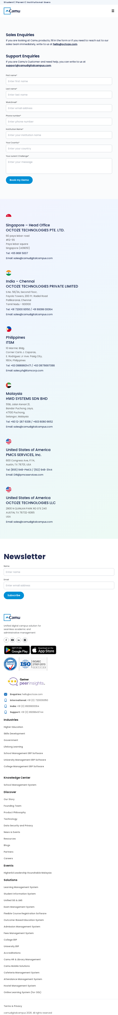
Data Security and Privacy (18, 825)
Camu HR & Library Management (22, 959)
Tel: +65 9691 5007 (17, 253)
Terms (7, 1006)
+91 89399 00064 (43, 309)
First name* (11, 75)
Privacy (18, 1006)
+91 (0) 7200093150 (37, 700)
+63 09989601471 (21, 365)
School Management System (20, 784)
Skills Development (14, 733)
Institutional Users (39, 2)
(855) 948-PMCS (21, 470)
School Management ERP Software (23, 753)
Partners (8, 851)
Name (6, 566)
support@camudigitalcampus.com (28, 65)
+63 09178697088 (44, 365)
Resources (10, 838)
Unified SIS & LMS (13, 900)
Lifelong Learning (13, 746)
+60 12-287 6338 (21, 421)
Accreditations (12, 952)
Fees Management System (19, 933)
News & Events (12, 832)
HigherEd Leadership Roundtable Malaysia (28, 872)
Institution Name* (14, 129)
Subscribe (13, 595)
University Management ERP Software (25, 759)
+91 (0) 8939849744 (32, 712)
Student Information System (20, 893)
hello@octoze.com (65, 44)
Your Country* (12, 142)
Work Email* (11, 102)
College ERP (10, 939)
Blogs (7, 845)
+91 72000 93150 (21, 309)
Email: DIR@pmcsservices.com (24, 475)
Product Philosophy (15, 812)
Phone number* (13, 115)
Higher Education (13, 727)
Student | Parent (14, 2)
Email (6, 579)
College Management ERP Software (24, 766)
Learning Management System (21, 887)
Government (11, 740)
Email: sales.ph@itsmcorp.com (24, 370)
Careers (8, 858)
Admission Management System (22, 926)
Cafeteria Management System (21, 972)
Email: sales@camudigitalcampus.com (29, 258)
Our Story (9, 799)
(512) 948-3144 (43, 470)
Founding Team (12, 805)
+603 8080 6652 (43, 421)
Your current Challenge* (17, 156)
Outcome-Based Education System (24, 920)
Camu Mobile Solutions (17, 966)
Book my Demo (19, 180)
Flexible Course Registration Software (25, 913)
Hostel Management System (20, 985)
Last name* (11, 88)
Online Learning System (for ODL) (22, 992)
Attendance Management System (23, 979)
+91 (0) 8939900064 (28, 706)
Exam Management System (19, 906)
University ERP (11, 946)
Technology (10, 819)
